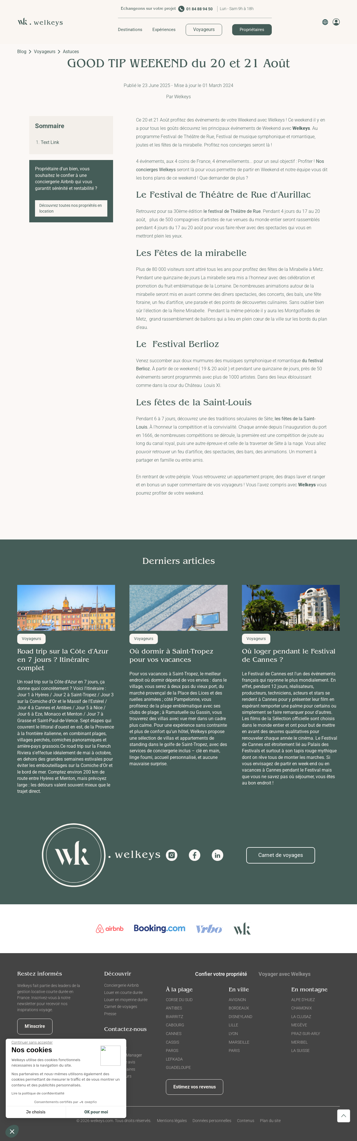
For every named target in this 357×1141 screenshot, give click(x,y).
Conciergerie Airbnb (121, 985)
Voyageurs (204, 29)
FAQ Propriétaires (119, 1069)
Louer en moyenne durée (126, 999)
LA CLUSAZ (301, 1016)
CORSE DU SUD (179, 999)
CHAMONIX (301, 1008)
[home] (42, 22)
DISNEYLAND (240, 1016)
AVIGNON (237, 999)
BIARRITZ (174, 1016)
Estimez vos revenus (194, 1087)
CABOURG (175, 1025)
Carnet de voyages (280, 855)
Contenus (245, 1120)
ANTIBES (174, 1008)
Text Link (50, 142)
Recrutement (115, 1048)
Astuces (71, 51)
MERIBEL (299, 1042)
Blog (21, 51)
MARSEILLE (239, 1042)
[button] (130, 30)
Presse (110, 1013)
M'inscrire (35, 1026)
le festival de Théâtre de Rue (232, 211)
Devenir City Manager (123, 1055)
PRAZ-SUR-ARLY (305, 1033)
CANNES (173, 1033)
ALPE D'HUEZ (303, 999)
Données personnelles (212, 1120)
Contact (111, 1040)
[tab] (284, 975)
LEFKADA (174, 1059)
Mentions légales (172, 1120)
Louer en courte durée (123, 992)
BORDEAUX (239, 1008)
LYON (233, 1033)
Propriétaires (252, 29)
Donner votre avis (119, 1062)
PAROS (172, 1050)
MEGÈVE (299, 1025)
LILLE (233, 1025)
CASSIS (172, 1042)
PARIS (234, 1050)
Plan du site (270, 1120)
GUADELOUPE (178, 1067)
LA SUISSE (300, 1050)
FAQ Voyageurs (117, 1076)
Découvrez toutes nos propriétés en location (70, 208)
